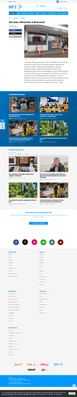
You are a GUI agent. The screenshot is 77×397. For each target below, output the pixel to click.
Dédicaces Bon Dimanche (14, 304)
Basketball (42, 259)
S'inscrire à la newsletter (38, 223)
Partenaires (11, 343)
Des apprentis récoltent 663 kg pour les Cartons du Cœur (22, 115)
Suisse (10, 257)
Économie (11, 262)
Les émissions (12, 293)
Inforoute (42, 307)
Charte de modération (14, 349)
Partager (13, 30)
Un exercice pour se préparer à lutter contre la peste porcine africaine (21, 139)
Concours (11, 321)
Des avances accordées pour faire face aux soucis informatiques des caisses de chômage (53, 175)
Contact (10, 351)
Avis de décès (42, 312)
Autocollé (11, 315)
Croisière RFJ (51, 13)
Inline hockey (42, 279)
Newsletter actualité (13, 276)
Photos (32, 13)
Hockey (41, 257)
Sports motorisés (43, 276)
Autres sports (42, 281)
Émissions (25, 13)
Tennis (41, 273)
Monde (10, 259)
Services (43, 13)
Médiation (11, 346)
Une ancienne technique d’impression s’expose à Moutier (21, 175)
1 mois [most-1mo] (26, 153)
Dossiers (10, 270)
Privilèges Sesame (43, 299)
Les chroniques (12, 296)
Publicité (11, 338)
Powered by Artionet (13, 383)
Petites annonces (43, 304)
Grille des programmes (14, 301)
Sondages (11, 318)
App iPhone (52, 242)
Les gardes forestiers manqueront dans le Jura (53, 139)
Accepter (72, 393)
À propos (11, 330)
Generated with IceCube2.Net (24, 383)
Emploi (41, 310)
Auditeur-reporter (61, 1)
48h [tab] (12, 153)
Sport (18, 13)
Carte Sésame (12, 335)
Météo (41, 301)
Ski (40, 268)
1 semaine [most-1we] (19, 153)
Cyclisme (41, 265)
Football (41, 254)
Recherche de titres (13, 299)
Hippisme (42, 270)
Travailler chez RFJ (13, 341)
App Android (60, 242)
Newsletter (11, 354)
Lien (12, 36)
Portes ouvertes (62, 13)
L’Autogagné (11, 312)
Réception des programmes (15, 332)
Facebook (16, 242)
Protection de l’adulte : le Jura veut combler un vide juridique (51, 115)
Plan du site (26, 380)
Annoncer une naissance (14, 307)
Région (23, 18)
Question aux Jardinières (14, 310)
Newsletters (43, 242)
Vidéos (37, 13)
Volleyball (42, 262)
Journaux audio (12, 268)
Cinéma (41, 296)
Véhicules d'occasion (44, 293)
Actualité (12, 13)
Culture (10, 265)
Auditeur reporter (13, 273)
